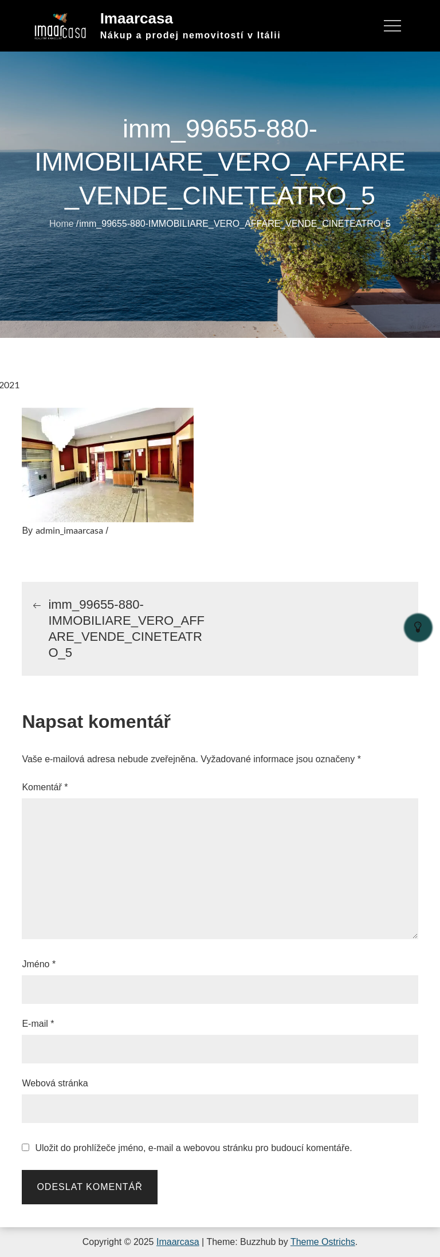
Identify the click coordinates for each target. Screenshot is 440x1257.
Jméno (39, 964)
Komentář (45, 787)
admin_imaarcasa (69, 530)
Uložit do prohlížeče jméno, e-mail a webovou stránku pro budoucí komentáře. (193, 1148)
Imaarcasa (136, 18)
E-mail (38, 1024)
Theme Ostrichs (322, 1242)
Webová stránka (55, 1083)
